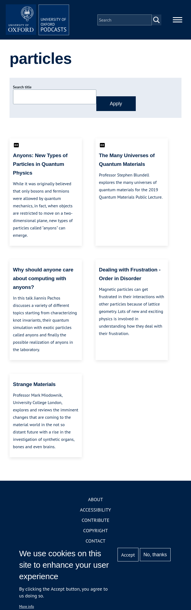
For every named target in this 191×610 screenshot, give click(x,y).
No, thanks (155, 554)
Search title (22, 88)
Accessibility (95, 510)
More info (26, 606)
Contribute (95, 521)
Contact (96, 542)
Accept (128, 555)
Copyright (95, 531)
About (95, 500)
